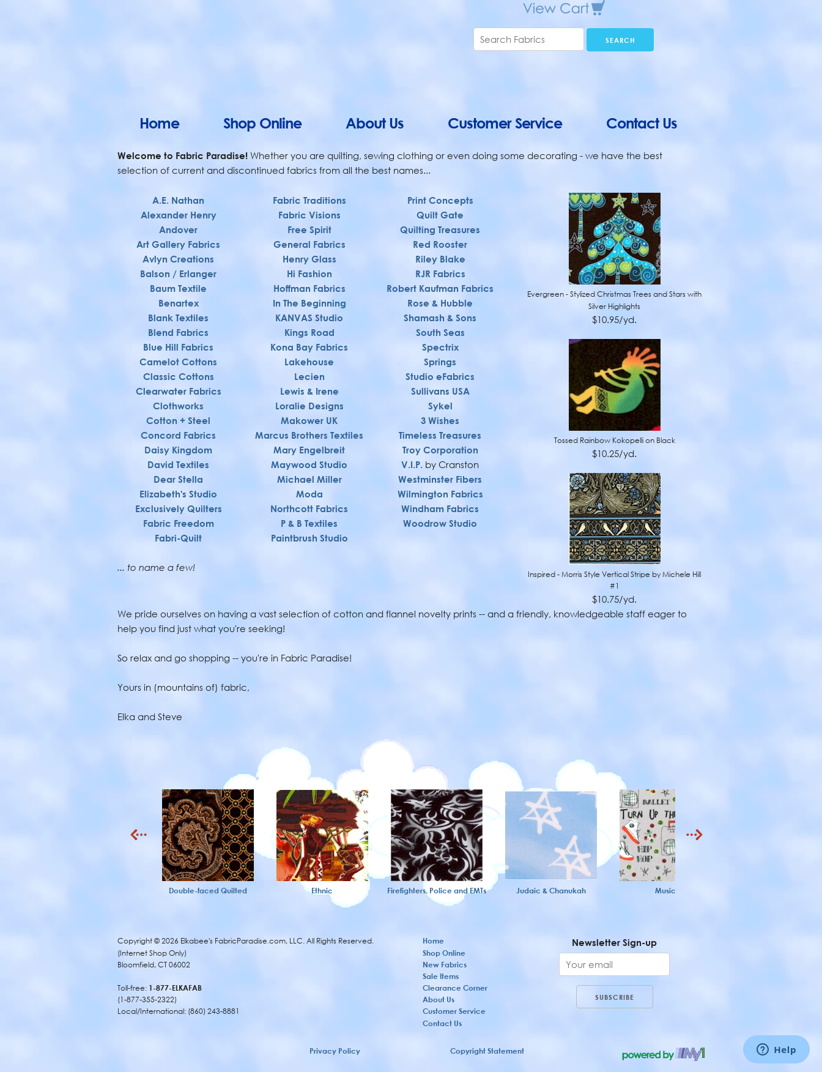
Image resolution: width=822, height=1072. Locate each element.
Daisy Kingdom (178, 449)
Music (665, 890)
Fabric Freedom (178, 523)
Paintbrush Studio (309, 532)
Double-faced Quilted (208, 890)
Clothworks (178, 405)
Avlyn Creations (178, 258)
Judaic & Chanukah (551, 890)
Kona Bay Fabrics (309, 342)
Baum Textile (178, 288)
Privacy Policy (334, 1050)
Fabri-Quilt (178, 537)
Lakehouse (309, 356)
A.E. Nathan (178, 200)
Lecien (309, 371)
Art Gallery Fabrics (178, 244)
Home (159, 123)
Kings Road (309, 327)
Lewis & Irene (309, 386)
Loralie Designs (309, 400)
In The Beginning (309, 297)
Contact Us (641, 123)
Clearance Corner (455, 987)
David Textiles (178, 464)
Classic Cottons (178, 376)
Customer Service (505, 123)
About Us (375, 123)
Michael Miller (309, 474)
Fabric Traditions (309, 195)
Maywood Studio (309, 459)
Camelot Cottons (178, 361)
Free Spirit (309, 224)
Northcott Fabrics (309, 503)
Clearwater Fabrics (178, 390)
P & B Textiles (309, 518)
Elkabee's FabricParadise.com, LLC (258, 49)
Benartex (178, 302)
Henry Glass (309, 253)
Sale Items (441, 976)
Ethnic (322, 890)
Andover (178, 229)
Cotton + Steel (178, 420)
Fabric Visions (309, 209)
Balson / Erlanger (178, 273)
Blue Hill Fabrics (178, 346)
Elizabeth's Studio (178, 493)
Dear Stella (178, 479)
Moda (309, 488)
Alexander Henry (179, 214)
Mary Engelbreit (309, 444)
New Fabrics (445, 964)
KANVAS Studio (309, 312)
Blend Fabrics (178, 332)
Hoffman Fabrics (309, 283)
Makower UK (309, 415)
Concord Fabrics (178, 435)
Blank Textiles (178, 317)
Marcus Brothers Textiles (309, 430)
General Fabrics (309, 239)
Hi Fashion (309, 268)
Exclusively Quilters (178, 508)
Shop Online (262, 123)
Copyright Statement (487, 1050)
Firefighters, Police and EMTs (436, 890)
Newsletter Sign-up (614, 942)
